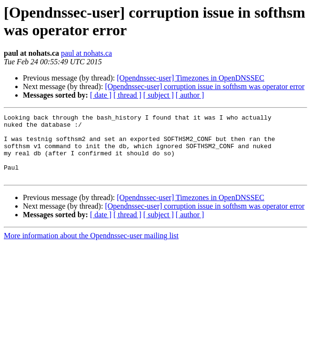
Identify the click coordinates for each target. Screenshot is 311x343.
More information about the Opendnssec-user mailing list (91, 248)
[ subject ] (158, 95)
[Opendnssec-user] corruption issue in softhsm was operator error (204, 86)
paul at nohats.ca (86, 53)
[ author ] (190, 95)
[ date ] (100, 95)
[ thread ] (127, 95)
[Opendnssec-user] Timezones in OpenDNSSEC (190, 78)
